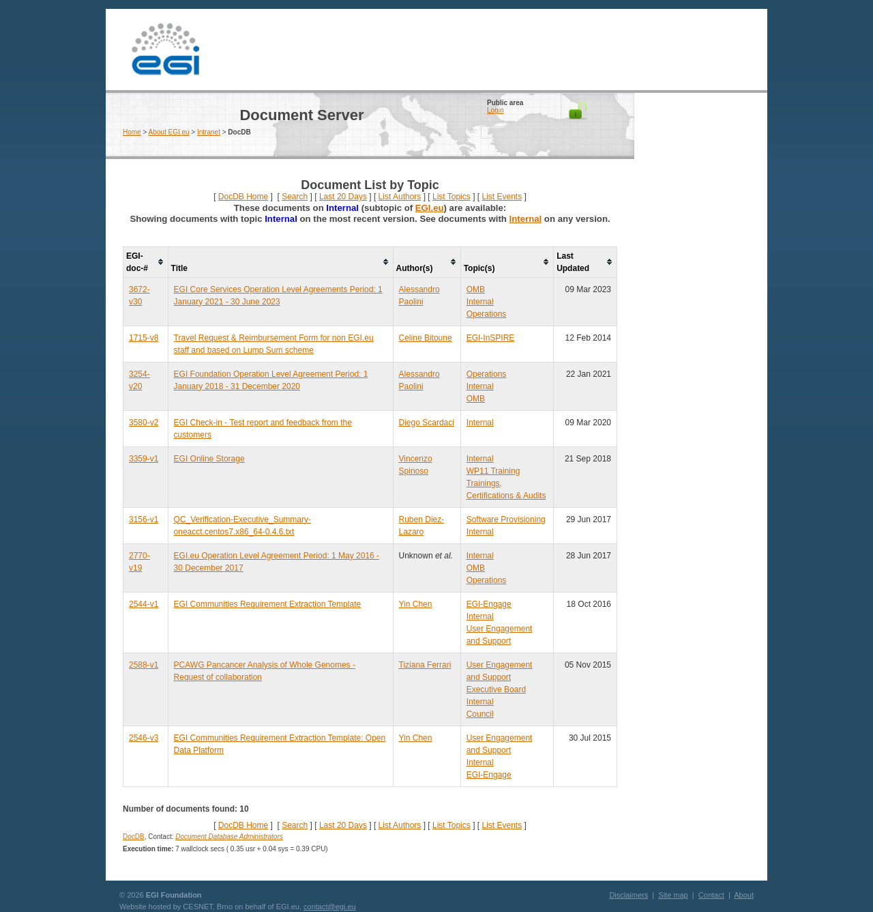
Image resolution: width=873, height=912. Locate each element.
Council (480, 714)
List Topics (451, 196)
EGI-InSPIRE (491, 338)
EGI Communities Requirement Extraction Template (267, 604)
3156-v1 (143, 519)
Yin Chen (415, 604)
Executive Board (496, 689)
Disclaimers (628, 895)
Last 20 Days (343, 196)
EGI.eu (429, 208)
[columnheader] (145, 261)
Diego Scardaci (426, 422)
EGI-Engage (489, 604)
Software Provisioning (506, 519)
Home (132, 132)
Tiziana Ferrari (425, 665)
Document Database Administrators (228, 836)
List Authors (400, 196)
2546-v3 (143, 738)
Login (495, 110)
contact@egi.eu (330, 906)
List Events (502, 196)
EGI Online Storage (209, 459)
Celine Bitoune (425, 338)
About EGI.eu (169, 132)
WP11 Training (493, 471)
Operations (487, 314)
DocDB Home (243, 196)
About (744, 895)
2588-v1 (143, 665)
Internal (525, 219)
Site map (672, 895)
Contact (711, 895)
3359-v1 (143, 459)
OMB (476, 289)
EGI (165, 49)
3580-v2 (143, 422)
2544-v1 (143, 604)
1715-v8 (143, 338)
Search (295, 196)
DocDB (134, 836)
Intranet (208, 132)
